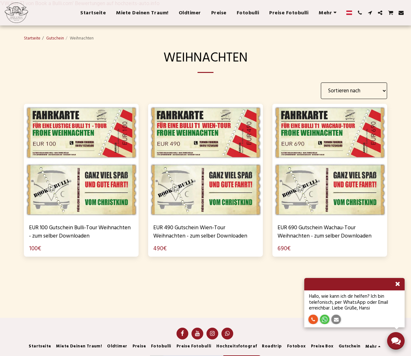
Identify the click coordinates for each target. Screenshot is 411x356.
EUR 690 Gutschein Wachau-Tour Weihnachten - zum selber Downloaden (322, 233)
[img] (81, 161)
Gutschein (55, 38)
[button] (359, 12)
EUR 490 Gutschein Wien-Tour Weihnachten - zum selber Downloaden (193, 233)
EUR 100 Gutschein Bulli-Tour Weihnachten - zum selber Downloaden (68, 233)
